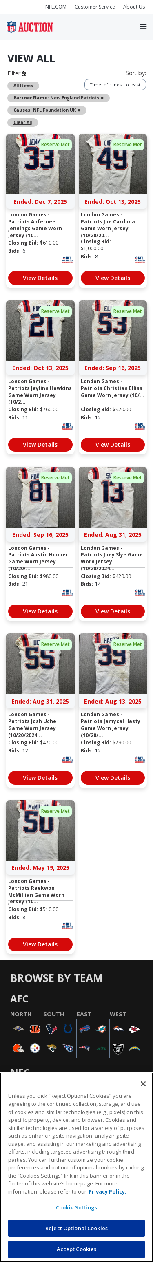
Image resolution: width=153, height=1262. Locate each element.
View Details (40, 278)
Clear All (22, 122)
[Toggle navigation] (143, 26)
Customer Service (95, 6)
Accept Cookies (77, 1249)
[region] (76, 1167)
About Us (134, 6)
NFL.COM (56, 6)
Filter (16, 73)
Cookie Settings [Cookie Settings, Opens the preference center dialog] (76, 1207)
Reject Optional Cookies (76, 1228)
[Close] (143, 1084)
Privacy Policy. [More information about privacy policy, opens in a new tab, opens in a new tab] (107, 1191)
